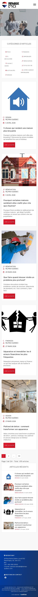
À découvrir (8, 58)
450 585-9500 (12, 564)
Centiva (23, 594)
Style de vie (27, 65)
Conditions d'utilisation (28, 590)
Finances (25, 52)
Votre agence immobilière (27, 71)
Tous (8, 52)
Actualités (10, 70)
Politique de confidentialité (11, 590)
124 (19, 456)
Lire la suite (9, 145)
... (13, 456)
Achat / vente (8, 65)
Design (8, 75)
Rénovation (27, 61)
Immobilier (26, 56)
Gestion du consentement (19, 591)
